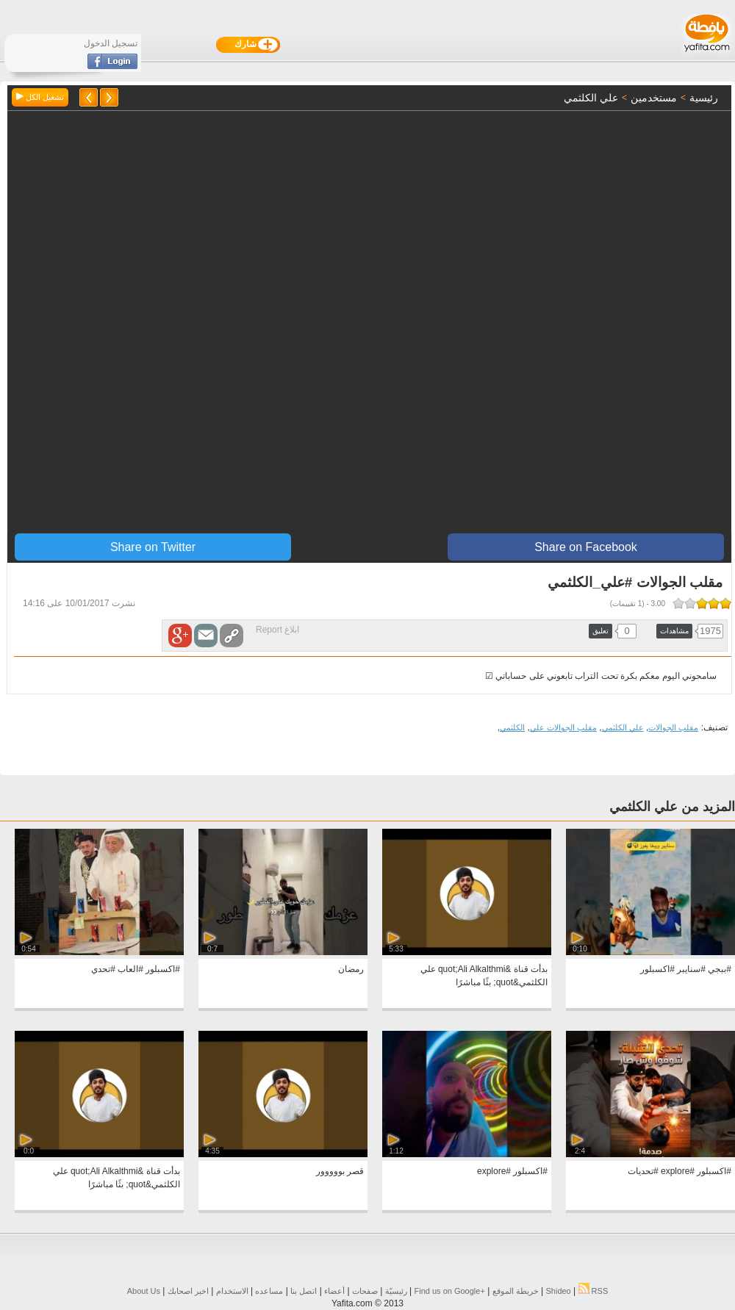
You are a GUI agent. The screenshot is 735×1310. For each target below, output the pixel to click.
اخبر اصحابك (188, 1290)
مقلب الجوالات (673, 727)
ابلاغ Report (277, 630)
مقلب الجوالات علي (563, 727)
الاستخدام (232, 1290)
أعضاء (334, 1290)
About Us (143, 1290)
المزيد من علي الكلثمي (672, 806)
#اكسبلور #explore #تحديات (679, 1171)
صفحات (365, 1290)
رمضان (351, 969)
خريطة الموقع (515, 1290)
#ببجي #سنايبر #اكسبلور (685, 969)
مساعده (269, 1290)
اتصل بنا (303, 1290)
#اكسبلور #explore (512, 1171)
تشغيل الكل (40, 97)
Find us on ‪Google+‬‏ (450, 1290)
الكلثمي (512, 727)
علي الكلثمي (623, 727)
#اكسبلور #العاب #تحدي (135, 969)
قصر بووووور (340, 1171)
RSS (593, 1290)
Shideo (557, 1290)
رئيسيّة (396, 1290)
